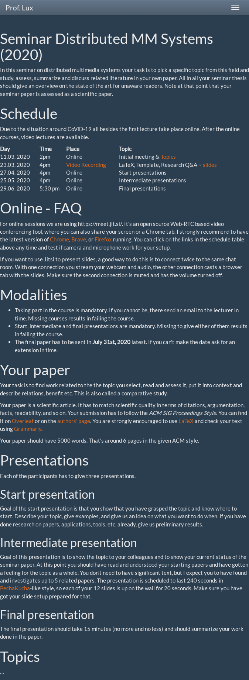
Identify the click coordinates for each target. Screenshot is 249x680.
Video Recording (86, 164)
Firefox (103, 239)
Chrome (59, 239)
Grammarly (27, 428)
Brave (78, 239)
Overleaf (23, 421)
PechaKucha (15, 588)
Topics (168, 156)
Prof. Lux (19, 7)
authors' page (73, 421)
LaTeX (186, 421)
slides (210, 164)
